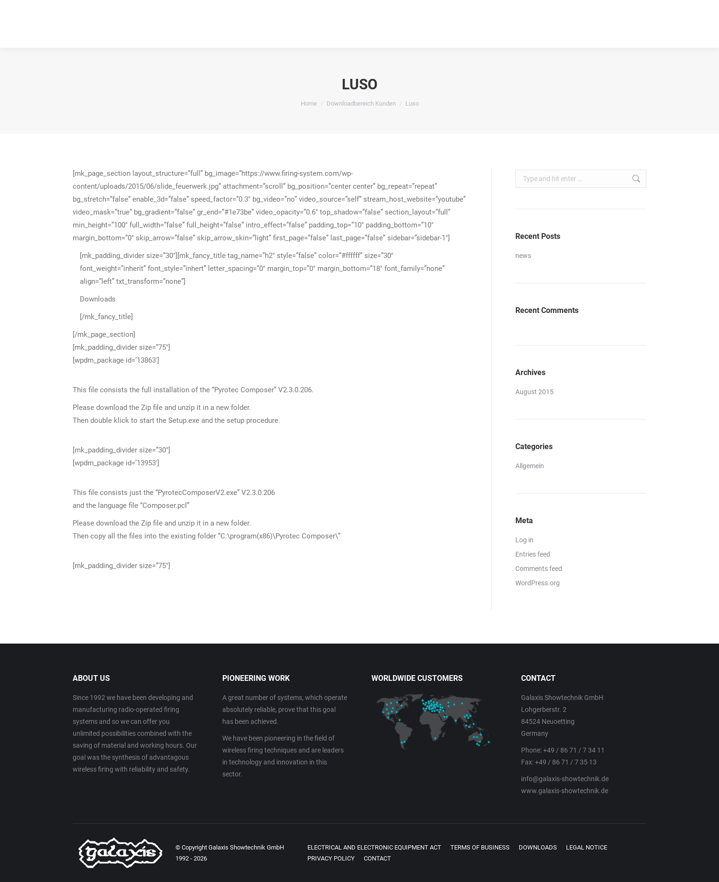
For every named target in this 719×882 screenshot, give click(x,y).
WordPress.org (537, 583)
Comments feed (538, 568)
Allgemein (529, 466)
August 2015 (534, 392)
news (523, 255)
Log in (524, 540)
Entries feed (532, 554)
